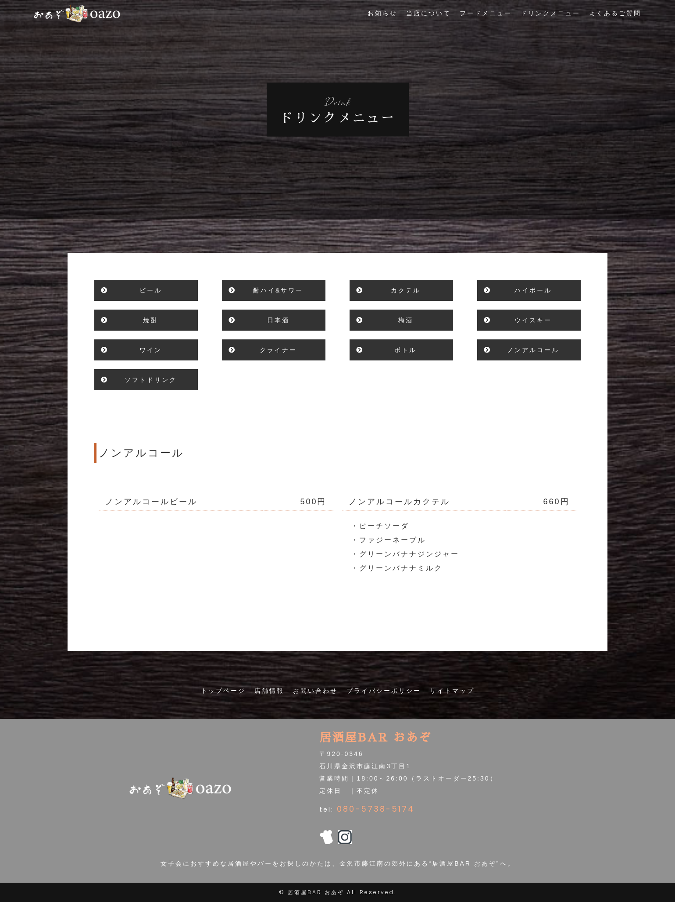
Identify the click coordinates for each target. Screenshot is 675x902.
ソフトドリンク (151, 379)
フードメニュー (486, 17)
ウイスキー (533, 320)
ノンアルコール (533, 349)
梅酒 (405, 320)
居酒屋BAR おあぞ (316, 892)
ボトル (405, 349)
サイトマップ (452, 690)
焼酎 (150, 320)
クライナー (278, 349)
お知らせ (382, 17)
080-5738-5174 (375, 808)
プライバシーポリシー (383, 690)
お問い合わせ (315, 690)
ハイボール (533, 290)
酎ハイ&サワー (278, 290)
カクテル (406, 290)
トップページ (223, 690)
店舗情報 (269, 690)
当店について (428, 17)
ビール (150, 290)
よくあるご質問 (615, 17)
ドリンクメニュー (550, 17)
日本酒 (278, 320)
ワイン (150, 349)
